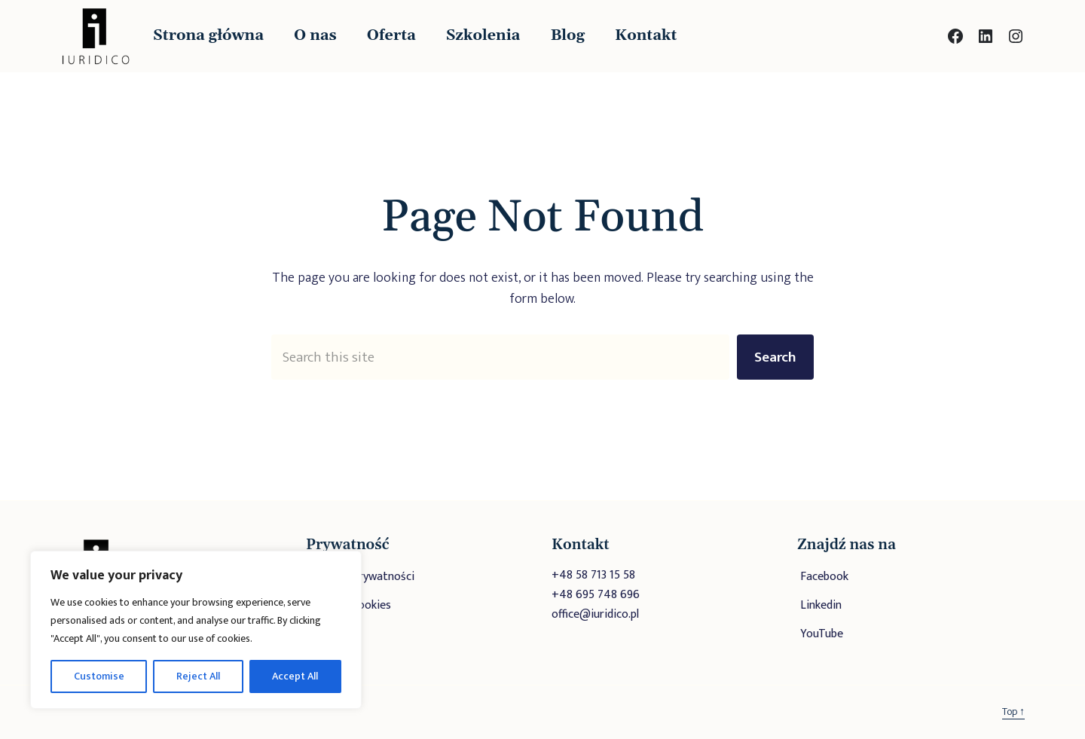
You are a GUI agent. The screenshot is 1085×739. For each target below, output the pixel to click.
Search (775, 357)
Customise (99, 676)
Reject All (198, 676)
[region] (196, 630)
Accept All (295, 676)
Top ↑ (1013, 711)
